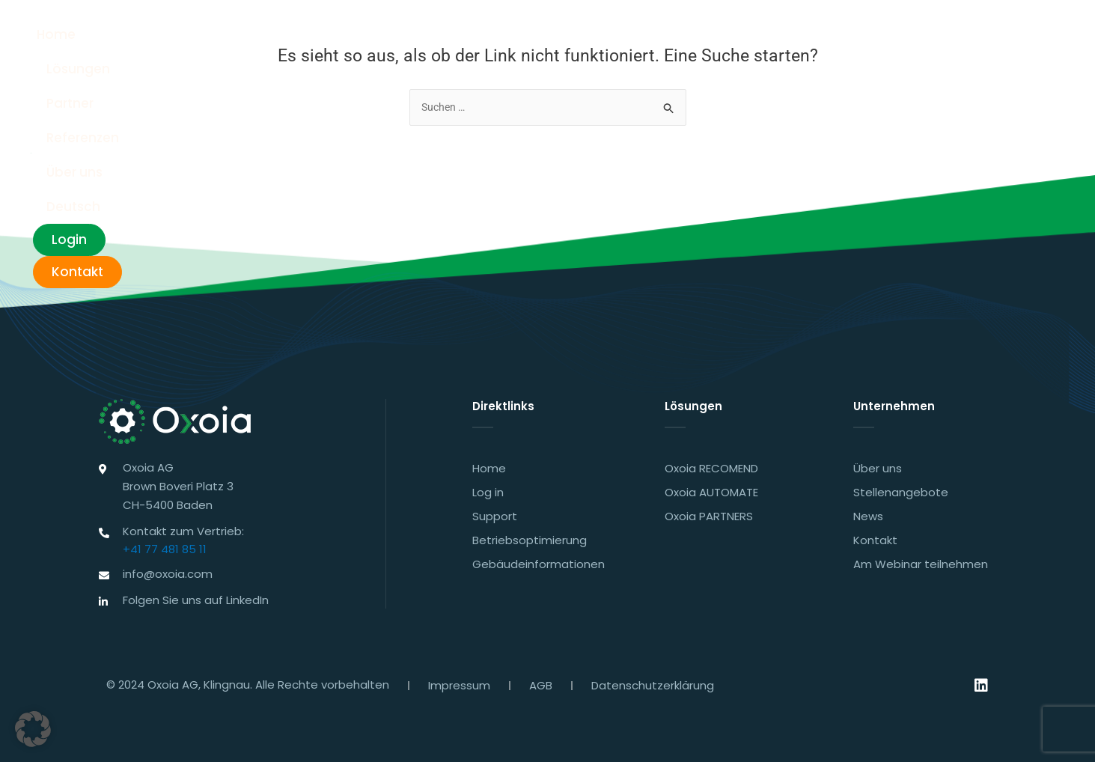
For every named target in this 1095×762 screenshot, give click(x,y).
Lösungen (492, 37)
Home (414, 37)
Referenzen (659, 37)
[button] (33, 729)
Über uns (750, 37)
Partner (573, 37)
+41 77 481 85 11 (165, 547)
